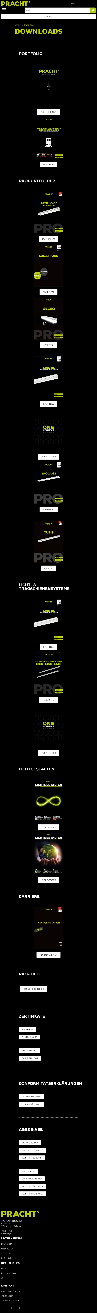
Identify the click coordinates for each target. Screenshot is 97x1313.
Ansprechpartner (7, 1295)
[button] (48, 16)
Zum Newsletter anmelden (10, 1300)
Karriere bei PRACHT (8, 1243)
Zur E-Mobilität (6, 1253)
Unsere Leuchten (7, 1248)
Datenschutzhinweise (8, 1273)
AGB (2, 1278)
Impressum (5, 1268)
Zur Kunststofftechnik (8, 1258)
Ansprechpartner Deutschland (11, 1291)
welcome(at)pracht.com (9, 1233)
